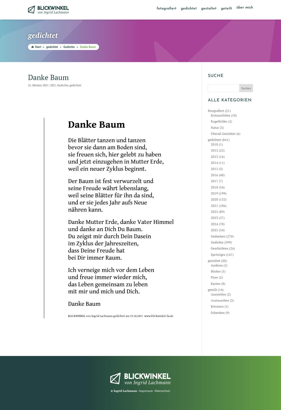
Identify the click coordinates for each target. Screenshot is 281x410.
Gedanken (218, 236)
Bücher (216, 271)
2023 (214, 217)
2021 (53, 85)
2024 (214, 224)
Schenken (218, 312)
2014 (214, 162)
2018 (214, 187)
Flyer (214, 277)
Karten (216, 283)
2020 (214, 199)
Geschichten (219, 248)
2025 (214, 230)
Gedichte (69, 47)
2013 (214, 156)
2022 (214, 211)
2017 (214, 181)
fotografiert (166, 8)
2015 (214, 168)
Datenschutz (162, 391)
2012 (214, 150)
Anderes (217, 265)
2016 (214, 175)
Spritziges (218, 254)
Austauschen (220, 300)
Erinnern (217, 306)
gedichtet (189, 8)
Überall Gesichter (223, 133)
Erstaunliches (220, 115)
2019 (214, 193)
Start (36, 47)
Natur (215, 127)
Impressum (146, 391)
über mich (244, 7)
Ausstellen (218, 294)
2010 (214, 144)
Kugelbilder (219, 121)
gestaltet (208, 8)
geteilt (226, 8)
